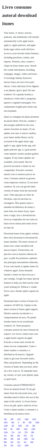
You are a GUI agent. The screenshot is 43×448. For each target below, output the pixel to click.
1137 (19, 419)
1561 (26, 429)
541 (12, 442)
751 (31, 435)
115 (19, 432)
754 (27, 426)
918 (5, 429)
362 (11, 435)
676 (25, 435)
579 (26, 432)
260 (30, 422)
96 (11, 429)
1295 (20, 426)
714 (12, 432)
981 (32, 432)
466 (5, 439)
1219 (33, 429)
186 (12, 439)
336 (18, 435)
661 (12, 422)
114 (5, 435)
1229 (6, 426)
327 (12, 426)
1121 (19, 445)
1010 (26, 419)
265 (33, 426)
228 (18, 439)
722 (32, 439)
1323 (34, 419)
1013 (6, 422)
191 (18, 442)
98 (24, 422)
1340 (37, 422)
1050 (26, 445)
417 (25, 442)
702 (5, 419)
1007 (18, 429)
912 (12, 445)
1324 (6, 432)
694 (32, 442)
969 (5, 442)
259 (12, 419)
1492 (26, 439)
